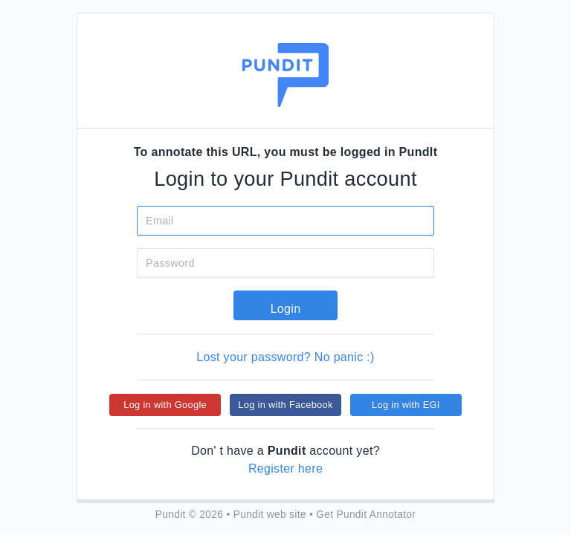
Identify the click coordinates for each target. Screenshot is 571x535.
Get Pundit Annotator (366, 514)
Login (286, 308)
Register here (285, 468)
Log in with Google (165, 404)
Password (170, 263)
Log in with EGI (406, 404)
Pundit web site (269, 514)
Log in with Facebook (285, 404)
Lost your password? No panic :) (285, 357)
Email (160, 221)
